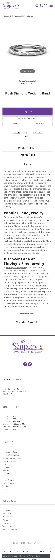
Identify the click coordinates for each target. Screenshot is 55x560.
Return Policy (7, 523)
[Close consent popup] (48, 556)
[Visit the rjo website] (30, 543)
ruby (29, 247)
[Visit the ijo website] (15, 543)
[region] (27, 49)
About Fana (27, 154)
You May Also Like (27, 322)
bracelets (8, 238)
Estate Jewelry (8, 480)
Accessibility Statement (42, 552)
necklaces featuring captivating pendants (24, 241)
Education (6, 510)
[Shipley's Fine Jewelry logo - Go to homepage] (11, 5)
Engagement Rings (9, 452)
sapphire (40, 247)
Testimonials (7, 526)
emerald (22, 247)
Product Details (27, 148)
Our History (7, 513)
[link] (41, 5)
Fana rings (45, 229)
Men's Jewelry (8, 483)
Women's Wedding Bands (12, 458)
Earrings (5, 467)
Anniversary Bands (10, 461)
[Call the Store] (9, 394)
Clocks (5, 489)
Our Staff (6, 520)
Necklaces (6, 470)
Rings (4, 464)
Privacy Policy (9, 552)
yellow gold (14, 223)
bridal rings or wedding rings (35, 232)
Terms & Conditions (10, 529)
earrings (26, 238)
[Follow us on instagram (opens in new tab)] (30, 364)
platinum (8, 226)
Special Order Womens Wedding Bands (18, 16)
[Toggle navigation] (51, 5)
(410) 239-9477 (27, 84)
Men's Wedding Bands (11, 455)
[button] (36, 5)
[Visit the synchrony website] (38, 543)
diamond (31, 244)
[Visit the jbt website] (23, 543)
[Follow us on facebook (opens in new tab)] (25, 364)
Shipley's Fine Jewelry (16, 267)
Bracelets (6, 477)
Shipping (15, 124)
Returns (40, 124)
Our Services (7, 517)
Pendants (6, 473)
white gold (26, 223)
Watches (5, 486)
